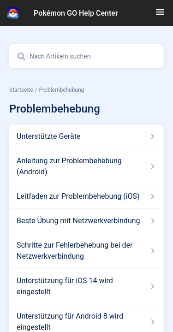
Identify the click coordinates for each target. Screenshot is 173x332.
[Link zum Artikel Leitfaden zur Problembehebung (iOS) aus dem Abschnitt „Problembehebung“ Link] (86, 196)
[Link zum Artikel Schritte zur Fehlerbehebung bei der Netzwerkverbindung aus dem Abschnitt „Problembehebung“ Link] (86, 251)
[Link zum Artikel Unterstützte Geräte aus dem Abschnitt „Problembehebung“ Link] (86, 136)
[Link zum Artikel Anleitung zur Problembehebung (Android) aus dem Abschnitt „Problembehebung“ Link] (86, 166)
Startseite (21, 90)
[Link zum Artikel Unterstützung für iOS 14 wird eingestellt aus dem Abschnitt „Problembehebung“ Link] (86, 286)
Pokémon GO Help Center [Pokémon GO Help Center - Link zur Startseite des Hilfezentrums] (76, 13)
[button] (160, 15)
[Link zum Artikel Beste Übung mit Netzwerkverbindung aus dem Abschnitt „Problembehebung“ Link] (86, 220)
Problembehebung (61, 90)
